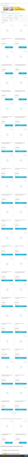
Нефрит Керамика (8, 13)
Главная (2, 3)
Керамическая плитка (6, 3)
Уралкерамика (14, 13)
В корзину (9, 47)
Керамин (18, 13)
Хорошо (26, 455)
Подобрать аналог (21, 125)
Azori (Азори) (3, 13)
